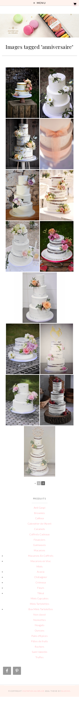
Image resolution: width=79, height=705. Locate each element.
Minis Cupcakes (40, 598)
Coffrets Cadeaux (39, 534)
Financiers (39, 539)
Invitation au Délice (33, 691)
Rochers (39, 646)
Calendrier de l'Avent (39, 523)
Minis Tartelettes (39, 603)
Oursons (39, 630)
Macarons (39, 550)
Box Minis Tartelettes (40, 609)
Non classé (39, 614)
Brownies (39, 512)
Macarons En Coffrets (40, 555)
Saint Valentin (39, 651)
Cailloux (39, 518)
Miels (39, 566)
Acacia (40, 571)
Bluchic (65, 691)
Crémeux (40, 582)
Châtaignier (40, 576)
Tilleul (40, 593)
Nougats (39, 625)
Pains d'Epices (39, 635)
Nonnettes (39, 619)
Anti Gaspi (39, 507)
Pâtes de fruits (39, 641)
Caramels (39, 528)
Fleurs (40, 587)
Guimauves (39, 544)
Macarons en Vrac (40, 561)
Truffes (39, 657)
